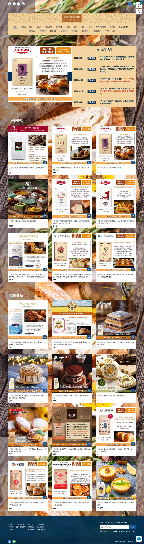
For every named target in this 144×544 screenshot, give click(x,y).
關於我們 (11, 524)
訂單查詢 (21, 524)
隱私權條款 (41, 529)
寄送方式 (31, 527)
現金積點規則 (41, 527)
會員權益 (41, 524)
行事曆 (11, 527)
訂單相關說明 (21, 527)
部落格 (11, 529)
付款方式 (31, 524)
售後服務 (31, 529)
